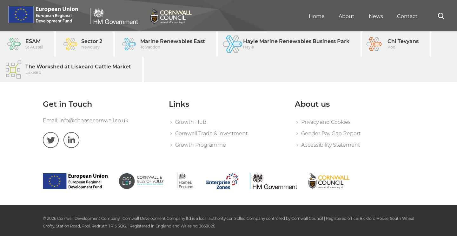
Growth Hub (190, 122)
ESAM (34, 44)
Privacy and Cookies (326, 122)
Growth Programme (200, 145)
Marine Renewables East (172, 44)
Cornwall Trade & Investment (211, 134)
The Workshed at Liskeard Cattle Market (78, 69)
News (376, 16)
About (346, 16)
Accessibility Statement (330, 145)
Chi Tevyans (403, 44)
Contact (407, 16)
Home (317, 16)
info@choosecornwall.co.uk (93, 121)
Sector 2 (91, 44)
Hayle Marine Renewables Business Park (296, 44)
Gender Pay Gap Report (331, 134)
